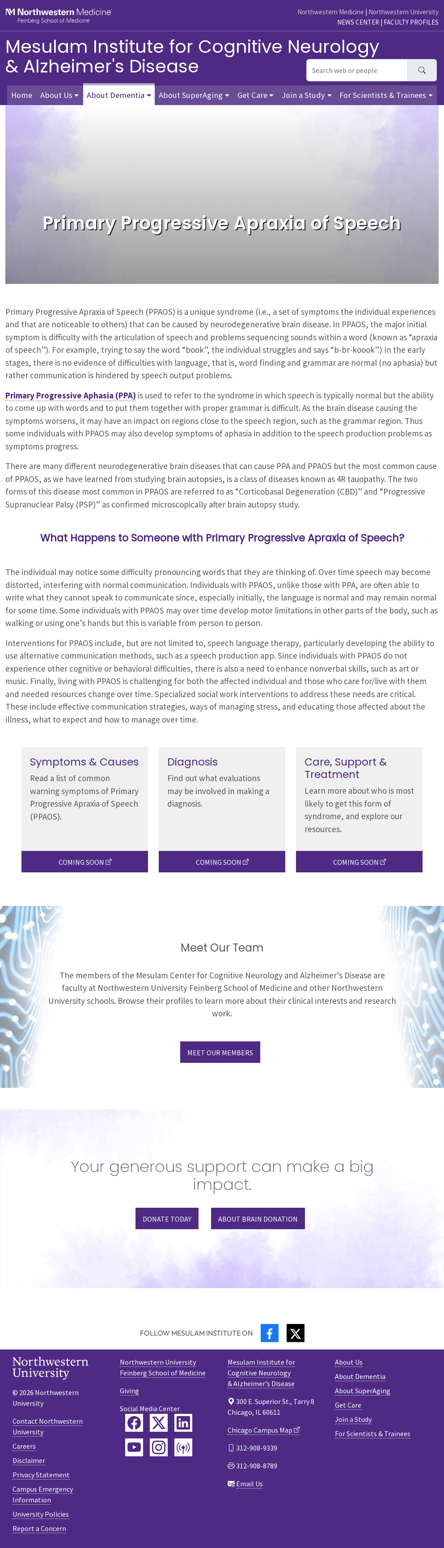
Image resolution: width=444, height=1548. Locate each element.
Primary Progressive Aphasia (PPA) (70, 395)
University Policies (41, 1514)
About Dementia (360, 1376)
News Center (358, 22)
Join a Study (353, 1419)
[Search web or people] (357, 70)
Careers (24, 1446)
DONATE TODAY (167, 1218)
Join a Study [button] (303, 95)
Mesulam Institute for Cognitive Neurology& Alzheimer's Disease (192, 56)
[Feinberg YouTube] (134, 1447)
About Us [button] (56, 95)
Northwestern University (403, 12)
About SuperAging (362, 1390)
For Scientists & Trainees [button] (382, 95)
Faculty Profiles (411, 22)
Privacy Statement (41, 1474)
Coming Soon (81, 862)
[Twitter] (295, 1333)
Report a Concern (39, 1528)
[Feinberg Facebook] (134, 1423)
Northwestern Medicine (330, 12)
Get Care (348, 1404)
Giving (129, 1390)
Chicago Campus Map (260, 1429)
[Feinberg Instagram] (159, 1447)
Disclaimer (29, 1460)
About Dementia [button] (115, 95)
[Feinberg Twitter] (159, 1423)
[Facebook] (270, 1333)
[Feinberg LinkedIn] (183, 1423)
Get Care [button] (252, 95)
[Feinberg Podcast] (183, 1447)
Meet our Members (220, 1052)
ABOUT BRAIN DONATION (258, 1218)
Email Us (249, 1483)
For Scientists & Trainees (372, 1433)
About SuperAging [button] (191, 95)
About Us (349, 1362)
